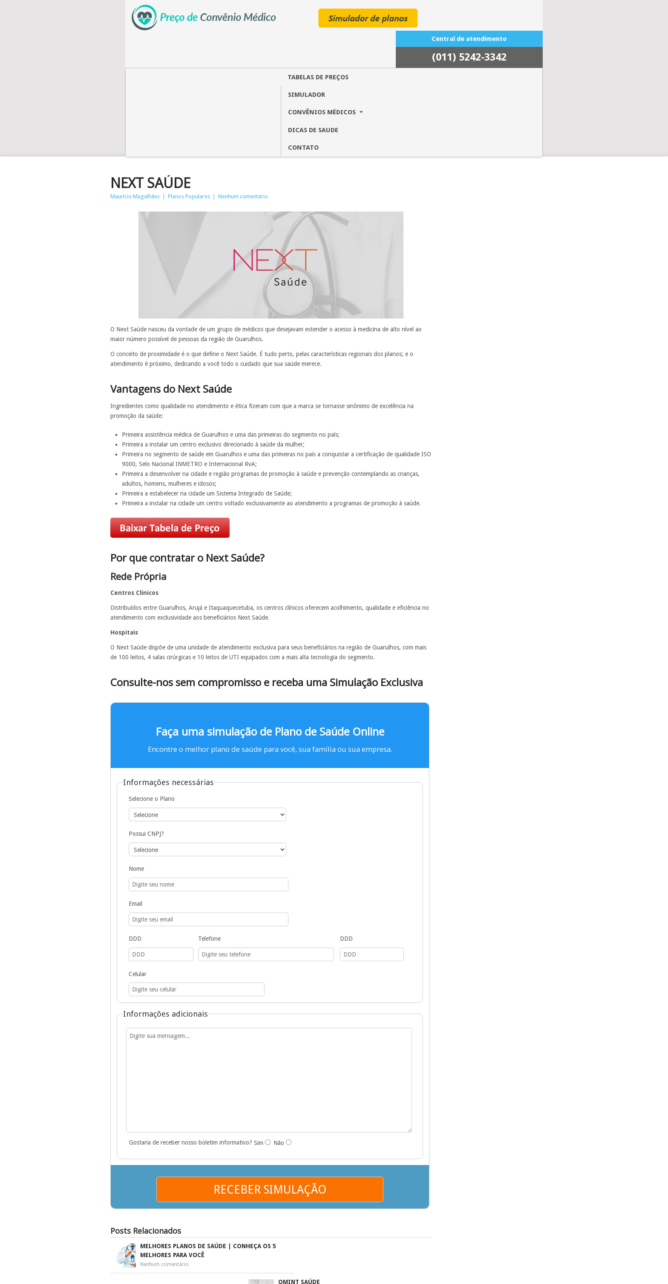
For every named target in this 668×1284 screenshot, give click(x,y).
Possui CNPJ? (285, 722)
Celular (301, 790)
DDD (156, 790)
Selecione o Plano (173, 722)
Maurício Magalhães (156, 86)
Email (275, 756)
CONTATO (416, 46)
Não (302, 965)
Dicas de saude (362, 46)
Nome (157, 756)
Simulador (224, 46)
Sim (282, 965)
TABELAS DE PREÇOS (162, 46)
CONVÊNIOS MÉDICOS (290, 46)
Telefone (184, 790)
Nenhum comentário (265, 86)
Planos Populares (211, 86)
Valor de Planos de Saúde (432, 1274)
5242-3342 (496, 26)
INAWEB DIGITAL (333, 1274)
